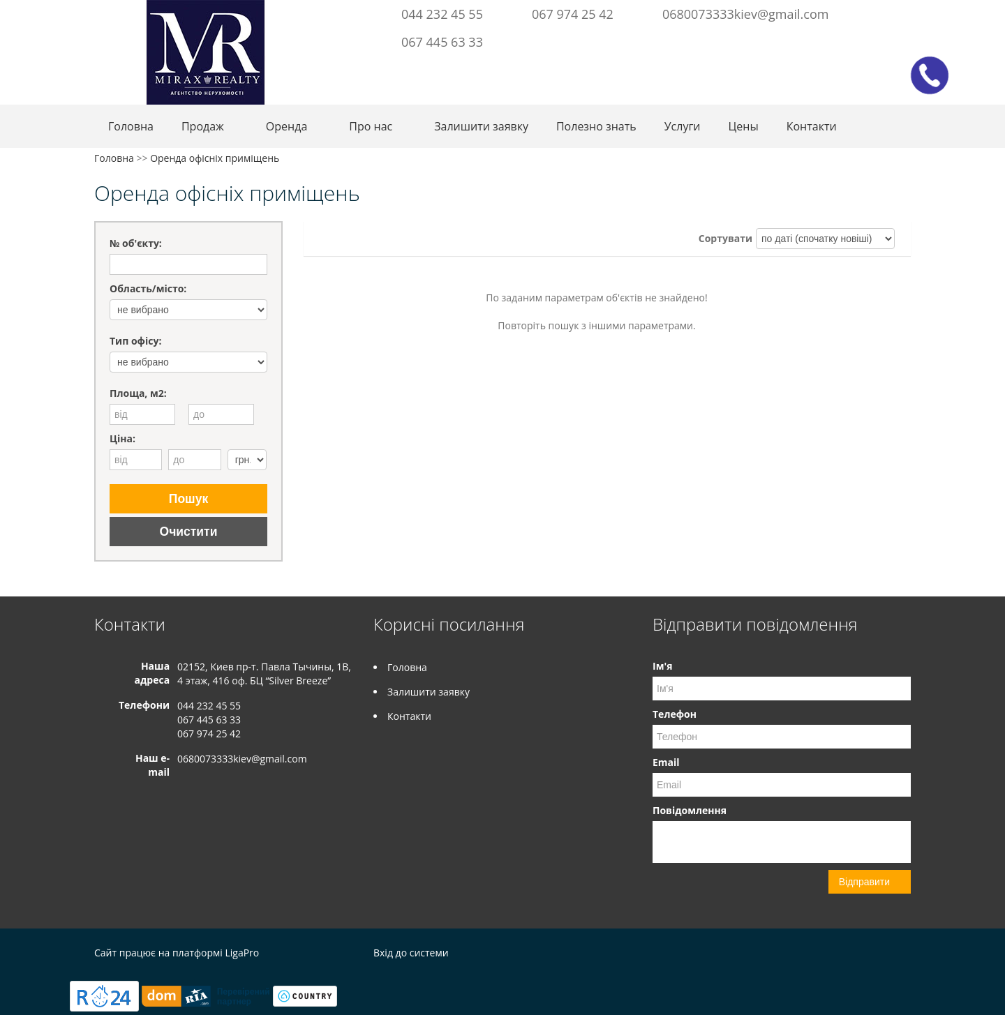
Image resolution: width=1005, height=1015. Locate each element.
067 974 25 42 (572, 14)
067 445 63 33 (442, 41)
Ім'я (662, 665)
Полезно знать (596, 126)
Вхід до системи (411, 952)
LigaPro (242, 952)
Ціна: (122, 438)
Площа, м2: (138, 393)
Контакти (812, 126)
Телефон (675, 714)
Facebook (857, 12)
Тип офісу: (135, 340)
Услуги (682, 126)
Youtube (899, 12)
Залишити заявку (481, 126)
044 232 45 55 (442, 14)
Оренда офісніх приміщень (214, 158)
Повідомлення (690, 810)
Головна (131, 126)
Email (666, 762)
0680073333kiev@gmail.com (745, 14)
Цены (744, 126)
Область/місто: (148, 288)
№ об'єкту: (136, 243)
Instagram (876, 12)
